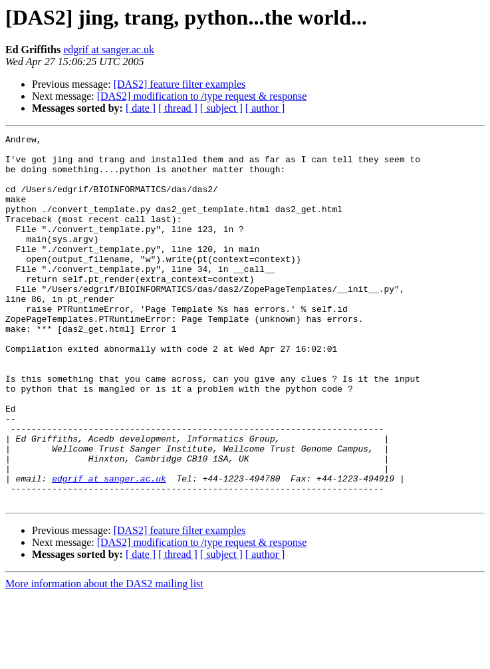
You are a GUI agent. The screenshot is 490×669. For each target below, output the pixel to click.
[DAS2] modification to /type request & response (202, 96)
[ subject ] (221, 108)
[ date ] (141, 108)
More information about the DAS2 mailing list (104, 657)
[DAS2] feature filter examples (180, 84)
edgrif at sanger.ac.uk (108, 49)
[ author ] (265, 108)
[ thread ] (177, 108)
